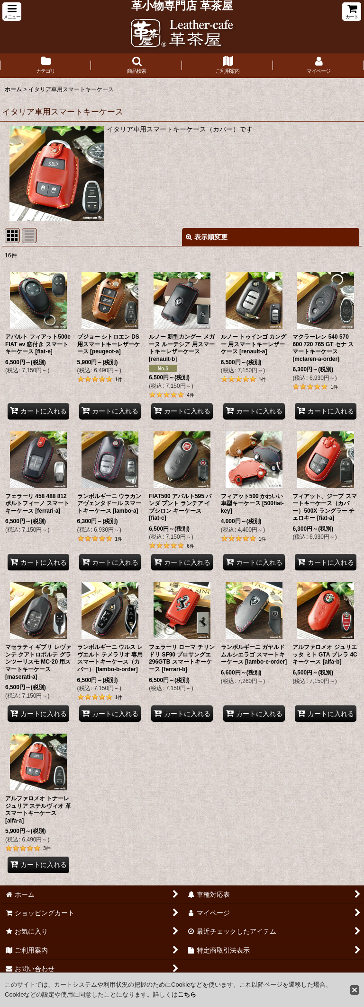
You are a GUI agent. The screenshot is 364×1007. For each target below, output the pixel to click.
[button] (11, 11)
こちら (187, 994)
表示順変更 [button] (207, 237)
